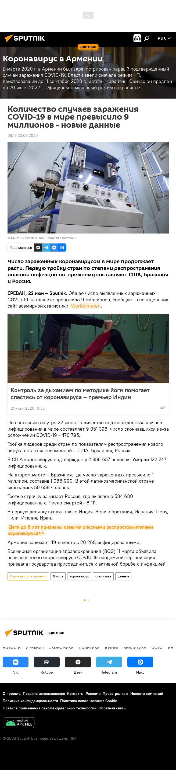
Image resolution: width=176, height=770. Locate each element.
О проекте (12, 693)
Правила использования (44, 693)
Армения (35, 647)
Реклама (93, 693)
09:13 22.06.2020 (23, 135)
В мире (58, 576)
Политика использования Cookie (88, 700)
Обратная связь (112, 708)
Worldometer (85, 306)
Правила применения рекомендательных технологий (49, 708)
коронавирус (79, 576)
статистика (103, 576)
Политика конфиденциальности (30, 700)
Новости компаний (146, 693)
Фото (157, 647)
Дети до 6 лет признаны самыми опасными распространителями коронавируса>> (81, 530)
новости (12, 647)
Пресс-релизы (115, 693)
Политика (89, 647)
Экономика (61, 647)
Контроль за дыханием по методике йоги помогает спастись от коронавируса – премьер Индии (80, 393)
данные (123, 576)
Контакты (75, 693)
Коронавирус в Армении (28, 576)
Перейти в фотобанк (61, 238)
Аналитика (135, 647)
